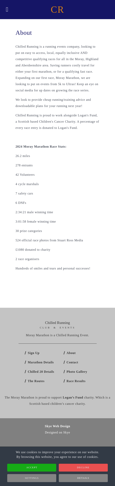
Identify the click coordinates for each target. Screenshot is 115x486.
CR (57, 9)
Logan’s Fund (73, 397)
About (71, 353)
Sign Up (33, 353)
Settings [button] (32, 479)
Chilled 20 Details (41, 371)
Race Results (76, 381)
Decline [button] (83, 468)
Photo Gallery (77, 371)
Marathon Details (41, 362)
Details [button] (83, 479)
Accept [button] (31, 468)
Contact (72, 362)
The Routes (36, 381)
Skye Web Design (57, 426)
